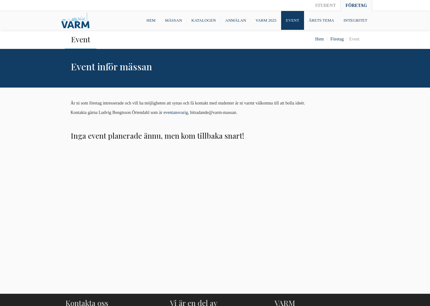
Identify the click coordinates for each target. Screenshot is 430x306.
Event (292, 20)
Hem (150, 20)
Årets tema (321, 20)
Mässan (173, 20)
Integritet (355, 20)
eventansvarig (175, 112)
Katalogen (203, 20)
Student (325, 5)
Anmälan (235, 20)
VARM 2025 (265, 20)
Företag (356, 5)
